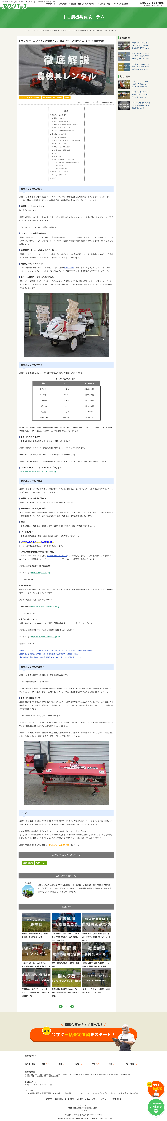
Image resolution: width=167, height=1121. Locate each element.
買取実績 (49, 1101)
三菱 (50, 1086)
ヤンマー (43, 1086)
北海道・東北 (30, 1065)
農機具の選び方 (28, 863)
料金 (55, 153)
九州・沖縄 (130, 1065)
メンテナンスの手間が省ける (62, 121)
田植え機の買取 (45, 1076)
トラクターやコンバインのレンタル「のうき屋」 (68, 140)
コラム (116, 4)
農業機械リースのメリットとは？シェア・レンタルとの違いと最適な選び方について (35, 992)
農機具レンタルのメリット (61, 118)
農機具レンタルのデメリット (62, 127)
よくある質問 (105, 4)
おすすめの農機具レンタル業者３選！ (64, 159)
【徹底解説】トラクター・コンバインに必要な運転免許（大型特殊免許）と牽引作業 (65, 937)
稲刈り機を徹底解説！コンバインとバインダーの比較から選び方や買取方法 (65, 992)
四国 (110, 1065)
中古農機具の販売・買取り (57, 556)
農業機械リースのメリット (74, 1095)
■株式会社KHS (59, 165)
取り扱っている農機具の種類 (62, 150)
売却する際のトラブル (94, 1095)
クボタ (27, 1086)
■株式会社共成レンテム (62, 168)
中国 (93, 1065)
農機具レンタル (41, 863)
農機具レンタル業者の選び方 (62, 147)
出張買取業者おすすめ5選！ (52, 1095)
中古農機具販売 (115, 1101)
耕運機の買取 (54, 1078)
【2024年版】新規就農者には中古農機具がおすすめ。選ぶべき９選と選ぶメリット (51, 657)
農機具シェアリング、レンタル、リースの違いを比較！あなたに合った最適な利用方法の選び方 (56, 650)
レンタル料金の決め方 (60, 137)
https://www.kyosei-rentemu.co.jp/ (44, 606)
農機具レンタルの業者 (59, 143)
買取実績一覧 (50, 4)
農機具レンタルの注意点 (60, 171)
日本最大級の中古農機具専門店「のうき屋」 (36, 471)
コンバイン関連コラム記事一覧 (30, 97)
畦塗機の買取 (42, 1078)
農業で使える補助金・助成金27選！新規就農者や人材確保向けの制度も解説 (48, 654)
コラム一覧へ (66, 1007)
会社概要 (125, 4)
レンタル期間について (60, 175)
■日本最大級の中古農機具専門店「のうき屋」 (68, 162)
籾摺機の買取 (30, 1078)
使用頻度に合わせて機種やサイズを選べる (66, 124)
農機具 (67, 97)
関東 (43, 1065)
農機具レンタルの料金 (59, 134)
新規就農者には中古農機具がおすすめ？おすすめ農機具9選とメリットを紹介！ (96, 937)
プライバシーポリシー (100, 1101)
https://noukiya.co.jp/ (39, 573)
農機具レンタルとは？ (59, 115)
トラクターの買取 (31, 1076)
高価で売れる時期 (131, 1095)
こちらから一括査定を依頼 (58, 845)
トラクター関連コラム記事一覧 (52, 97)
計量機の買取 (126, 1076)
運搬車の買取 (113, 1076)
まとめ (54, 178)
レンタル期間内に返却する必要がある (64, 130)
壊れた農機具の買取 (32, 1095)
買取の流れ (63, 4)
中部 (60, 1065)
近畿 (77, 1065)
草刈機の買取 (101, 1076)
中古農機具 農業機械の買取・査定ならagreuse (80, 1120)
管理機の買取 (89, 1076)
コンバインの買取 (60, 1076)
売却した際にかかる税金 (113, 1095)
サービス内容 (57, 156)
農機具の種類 (69, 268)
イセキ (34, 1086)
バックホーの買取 (75, 1076)
